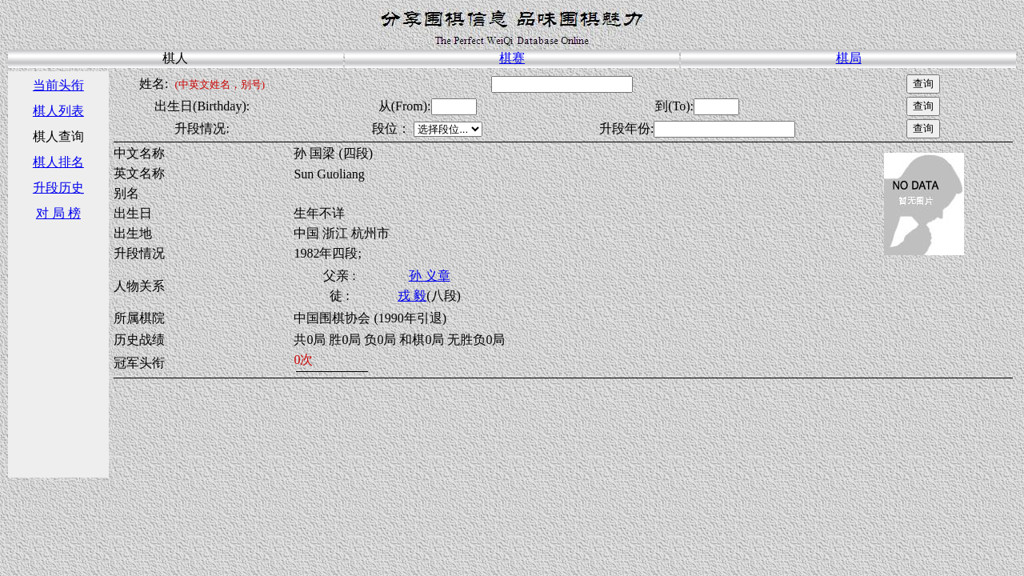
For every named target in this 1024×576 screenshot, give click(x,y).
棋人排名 (58, 162)
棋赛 (512, 58)
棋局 (849, 58)
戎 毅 (412, 295)
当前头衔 (58, 85)
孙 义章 (429, 275)
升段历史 (58, 187)
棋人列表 (58, 111)
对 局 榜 (58, 213)
